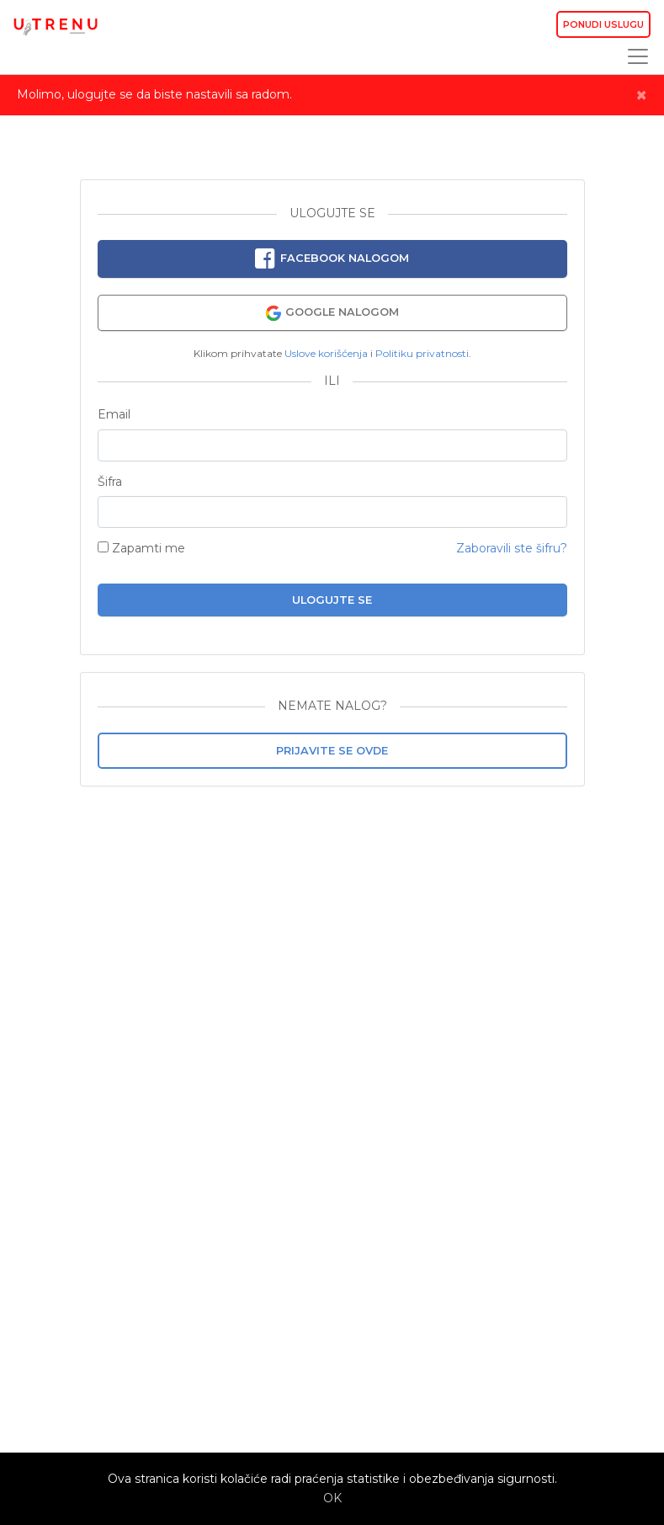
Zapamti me (141, 548)
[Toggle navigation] (633, 56)
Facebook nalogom (332, 259)
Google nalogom (332, 313)
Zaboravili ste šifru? (511, 548)
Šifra (110, 482)
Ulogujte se (332, 600)
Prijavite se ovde (332, 750)
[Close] (641, 95)
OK (332, 1498)
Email (114, 415)
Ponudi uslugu (603, 24)
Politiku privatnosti (422, 353)
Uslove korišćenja (326, 353)
